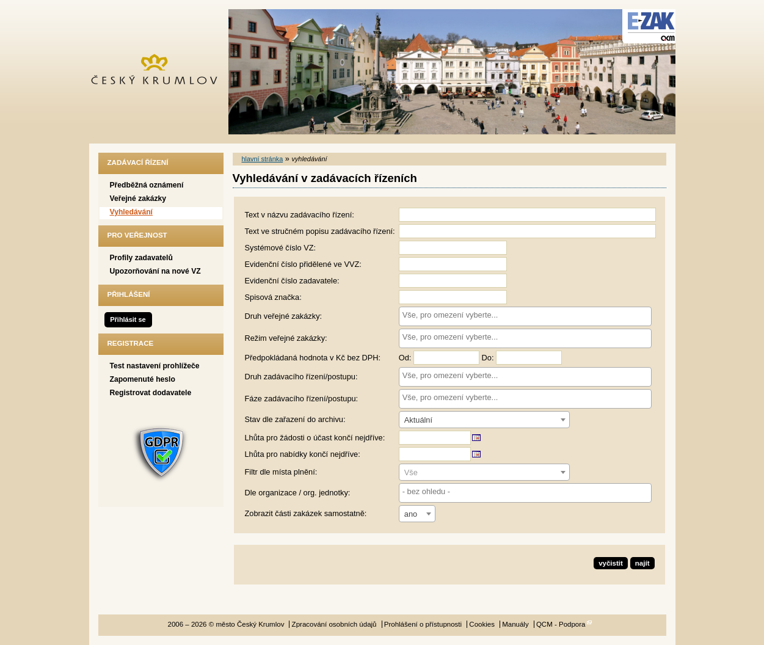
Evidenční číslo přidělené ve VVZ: (303, 264)
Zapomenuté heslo (142, 379)
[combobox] (525, 316)
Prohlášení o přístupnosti (423, 624)
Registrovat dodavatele (151, 392)
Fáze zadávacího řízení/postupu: (301, 398)
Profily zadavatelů (141, 257)
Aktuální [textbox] (418, 420)
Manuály (515, 624)
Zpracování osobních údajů (334, 624)
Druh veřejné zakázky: (283, 316)
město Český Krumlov (161, 71)
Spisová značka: (273, 297)
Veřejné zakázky (138, 198)
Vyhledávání (131, 212)
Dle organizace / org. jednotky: (298, 492)
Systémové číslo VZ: (280, 247)
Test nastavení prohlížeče (155, 366)
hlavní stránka (262, 158)
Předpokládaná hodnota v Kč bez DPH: (313, 357)
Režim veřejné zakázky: (286, 338)
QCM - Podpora (561, 624)
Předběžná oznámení (147, 185)
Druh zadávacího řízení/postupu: (301, 376)
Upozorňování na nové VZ (155, 271)
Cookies (482, 624)
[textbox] (484, 472)
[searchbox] (525, 314)
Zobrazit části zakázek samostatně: (306, 513)
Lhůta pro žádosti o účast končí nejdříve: (315, 437)
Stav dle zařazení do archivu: (295, 419)
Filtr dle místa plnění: (281, 471)
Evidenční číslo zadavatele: (292, 280)
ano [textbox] (410, 514)
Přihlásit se (127, 319)
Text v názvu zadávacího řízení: (299, 214)
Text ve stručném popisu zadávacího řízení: (320, 231)
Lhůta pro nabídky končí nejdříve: (302, 454)
